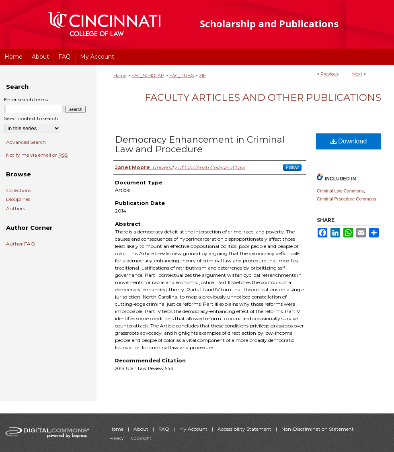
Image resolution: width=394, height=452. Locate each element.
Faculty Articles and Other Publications (263, 97)
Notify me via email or (37, 155)
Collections (18, 190)
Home (119, 75)
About (141, 429)
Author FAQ (20, 244)
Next (357, 74)
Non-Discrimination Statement (317, 429)
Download (348, 141)
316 (202, 75)
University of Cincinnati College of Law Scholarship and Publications (283, 24)
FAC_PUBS (181, 75)
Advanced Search (26, 142)
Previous (329, 74)
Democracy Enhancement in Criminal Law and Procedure (200, 144)
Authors (15, 208)
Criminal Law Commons (340, 190)
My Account (194, 429)
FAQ (164, 429)
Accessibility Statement (245, 429)
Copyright (141, 438)
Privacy (117, 438)
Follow (292, 167)
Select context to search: (31, 118)
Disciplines (18, 199)
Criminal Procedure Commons (346, 198)
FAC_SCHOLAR (147, 75)
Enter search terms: (26, 99)
